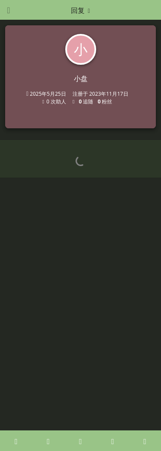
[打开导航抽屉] (8, 10)
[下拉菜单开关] (81, 10)
